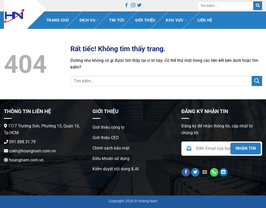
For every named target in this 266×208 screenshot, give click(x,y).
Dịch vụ (89, 20)
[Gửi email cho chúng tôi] (204, 172)
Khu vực (176, 20)
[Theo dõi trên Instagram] (133, 6)
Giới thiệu (145, 20)
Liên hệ (204, 20)
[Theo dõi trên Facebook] (126, 6)
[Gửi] (257, 5)
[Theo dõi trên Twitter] (139, 6)
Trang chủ (57, 20)
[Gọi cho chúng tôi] (214, 172)
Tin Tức (117, 20)
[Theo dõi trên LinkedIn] (223, 172)
